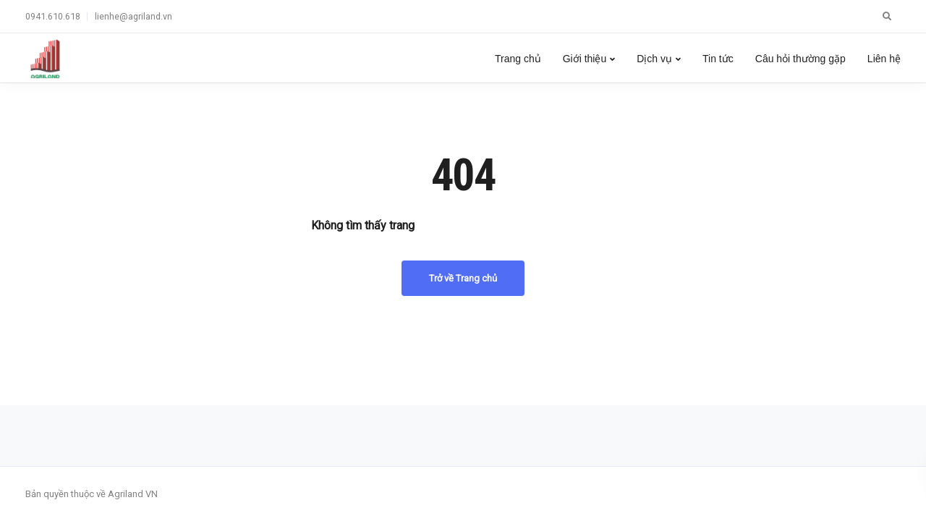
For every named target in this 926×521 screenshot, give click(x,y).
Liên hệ (884, 58)
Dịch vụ (654, 58)
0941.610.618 (52, 16)
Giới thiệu (585, 58)
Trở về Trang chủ (463, 278)
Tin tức (718, 58)
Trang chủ (518, 58)
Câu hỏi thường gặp (800, 58)
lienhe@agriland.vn (133, 16)
